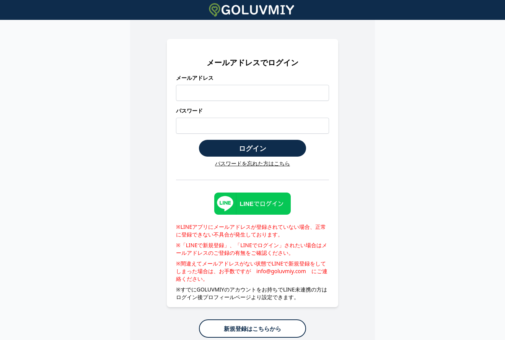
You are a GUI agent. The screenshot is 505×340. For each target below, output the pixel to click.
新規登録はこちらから (252, 328)
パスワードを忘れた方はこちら (252, 163)
